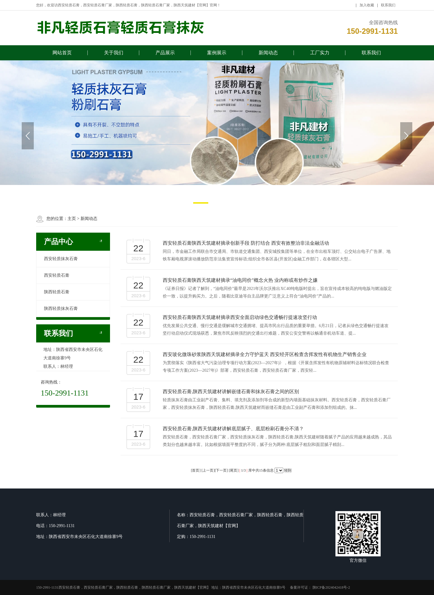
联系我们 (388, 7)
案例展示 (216, 55)
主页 (72, 218)
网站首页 (62, 55)
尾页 (233, 470)
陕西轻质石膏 (56, 292)
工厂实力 (319, 55)
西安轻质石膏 (56, 275)
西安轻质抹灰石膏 (61, 258)
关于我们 (113, 55)
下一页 (221, 470)
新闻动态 (268, 55)
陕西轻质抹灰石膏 (61, 308)
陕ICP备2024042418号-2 (331, 587)
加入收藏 (367, 7)
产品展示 (165, 55)
